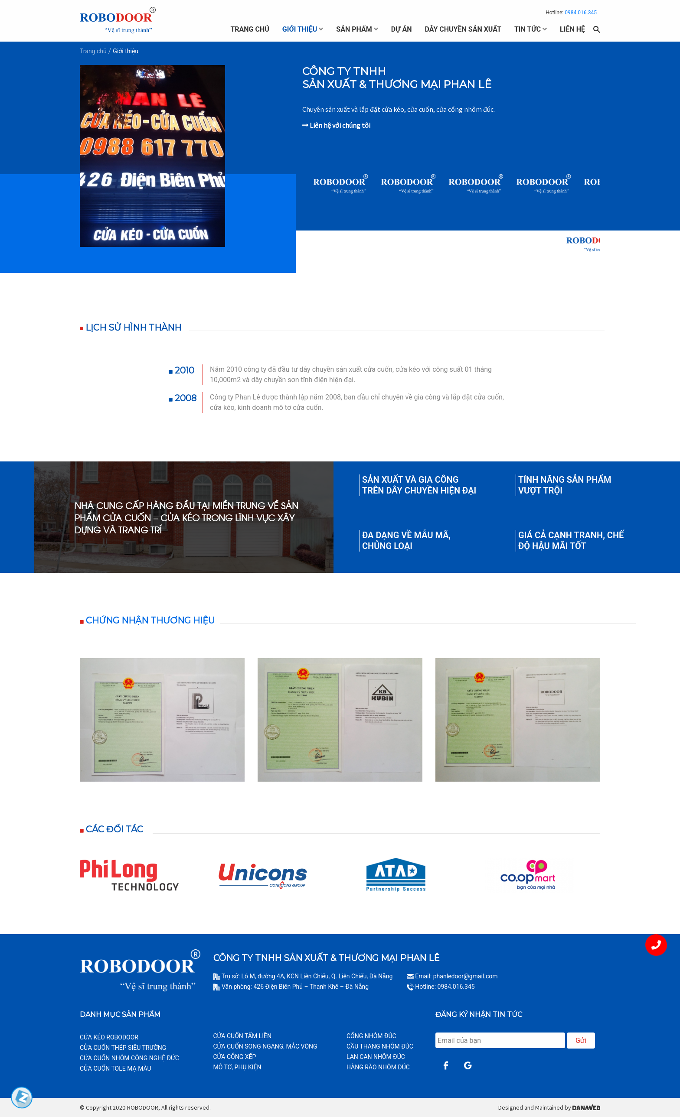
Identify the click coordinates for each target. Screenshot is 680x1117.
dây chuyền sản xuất (463, 29)
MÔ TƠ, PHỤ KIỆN (237, 1067)
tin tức (527, 29)
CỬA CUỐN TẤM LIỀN (242, 1036)
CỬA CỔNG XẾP (234, 1056)
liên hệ (572, 29)
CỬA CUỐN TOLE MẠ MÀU (115, 1068)
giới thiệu (299, 29)
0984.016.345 (581, 13)
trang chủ (249, 29)
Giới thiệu (125, 51)
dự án (401, 29)
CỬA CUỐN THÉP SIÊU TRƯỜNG (123, 1047)
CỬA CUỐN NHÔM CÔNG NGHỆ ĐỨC (129, 1058)
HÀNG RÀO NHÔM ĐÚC (378, 1067)
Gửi (580, 1040)
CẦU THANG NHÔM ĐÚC (380, 1046)
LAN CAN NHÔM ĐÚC (376, 1056)
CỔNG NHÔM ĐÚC (371, 1036)
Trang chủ (93, 51)
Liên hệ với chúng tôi (336, 125)
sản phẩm (354, 29)
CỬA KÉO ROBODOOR (109, 1037)
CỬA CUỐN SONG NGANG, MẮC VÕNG (265, 1046)
